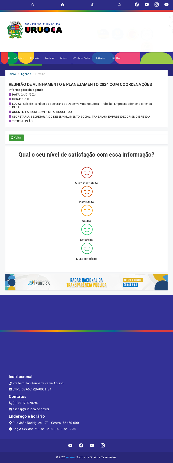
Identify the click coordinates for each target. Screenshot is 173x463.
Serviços (64, 58)
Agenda (26, 74)
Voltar (16, 137)
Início (12, 74)
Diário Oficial (116, 58)
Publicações (101, 58)
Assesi (70, 457)
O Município (35, 58)
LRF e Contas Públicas (82, 58)
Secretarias (50, 58)
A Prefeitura (19, 58)
